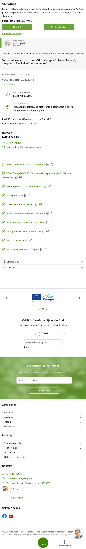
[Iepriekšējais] (6, 298)
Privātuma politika (13, 443)
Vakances (8, 412)
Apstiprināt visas (59, 27)
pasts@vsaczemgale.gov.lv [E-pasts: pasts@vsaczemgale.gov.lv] (19, 478)
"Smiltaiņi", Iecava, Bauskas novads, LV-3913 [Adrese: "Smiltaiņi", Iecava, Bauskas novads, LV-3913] (28, 483)
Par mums (9, 426)
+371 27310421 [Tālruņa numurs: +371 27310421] (14, 143)
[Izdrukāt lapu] (43, 262)
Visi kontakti (17, 497)
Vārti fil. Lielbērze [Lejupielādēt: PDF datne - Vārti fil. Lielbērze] (15, 240)
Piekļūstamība (10, 447)
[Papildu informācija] (52, 164)
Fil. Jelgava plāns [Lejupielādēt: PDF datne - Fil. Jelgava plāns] (14, 195)
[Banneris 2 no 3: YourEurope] (43, 298)
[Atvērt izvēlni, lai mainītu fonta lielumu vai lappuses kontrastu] (64, 543)
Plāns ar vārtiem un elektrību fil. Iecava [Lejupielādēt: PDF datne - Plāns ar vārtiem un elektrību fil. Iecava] (25, 213)
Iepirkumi (8, 417)
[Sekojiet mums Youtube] (11, 516)
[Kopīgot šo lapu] (43, 267)
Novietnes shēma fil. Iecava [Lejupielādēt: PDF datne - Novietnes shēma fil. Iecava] (20, 204)
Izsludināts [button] (8, 84)
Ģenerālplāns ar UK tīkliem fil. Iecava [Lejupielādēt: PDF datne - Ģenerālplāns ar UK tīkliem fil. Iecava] (24, 186)
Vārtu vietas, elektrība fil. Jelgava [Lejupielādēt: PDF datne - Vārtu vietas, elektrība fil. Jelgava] (22, 249)
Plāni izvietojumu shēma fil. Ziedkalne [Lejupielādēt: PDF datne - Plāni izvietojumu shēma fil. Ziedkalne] (25, 222)
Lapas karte (9, 452)
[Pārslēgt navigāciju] (43, 542)
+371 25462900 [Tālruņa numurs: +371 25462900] (14, 473)
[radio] (25, 333)
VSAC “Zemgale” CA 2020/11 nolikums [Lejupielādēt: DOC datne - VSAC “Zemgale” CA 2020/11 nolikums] (25, 164)
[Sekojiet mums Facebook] (4, 516)
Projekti (7, 421)
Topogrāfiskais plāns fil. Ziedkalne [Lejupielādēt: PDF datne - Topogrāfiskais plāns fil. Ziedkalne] (23, 231)
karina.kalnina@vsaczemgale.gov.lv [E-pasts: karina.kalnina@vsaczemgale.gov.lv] (23, 147)
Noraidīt (17, 27)
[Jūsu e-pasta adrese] (44, 380)
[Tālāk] (80, 298)
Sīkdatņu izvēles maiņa (15, 457)
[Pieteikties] (44, 390)
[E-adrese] (8, 488)
